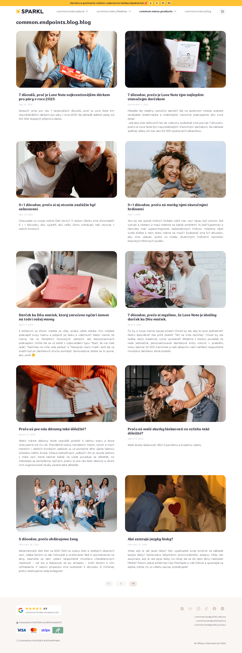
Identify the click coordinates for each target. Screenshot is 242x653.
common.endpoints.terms (211, 620)
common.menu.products (158, 11)
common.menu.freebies (114, 11)
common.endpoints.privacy (210, 624)
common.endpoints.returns (210, 616)
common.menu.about (73, 11)
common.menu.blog (198, 11)
